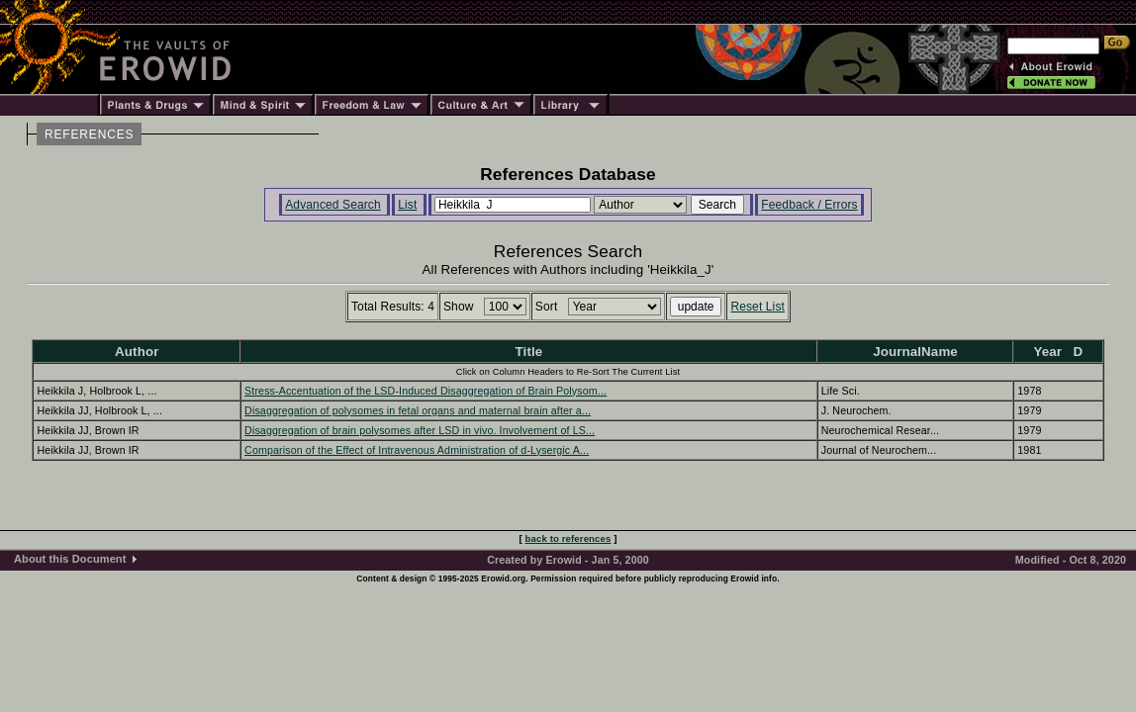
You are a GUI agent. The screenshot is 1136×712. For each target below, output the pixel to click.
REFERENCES (89, 134)
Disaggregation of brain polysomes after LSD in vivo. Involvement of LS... (419, 430)
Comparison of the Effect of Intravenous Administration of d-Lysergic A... (416, 450)
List (407, 205)
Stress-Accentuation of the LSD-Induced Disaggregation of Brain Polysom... (425, 391)
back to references (568, 538)
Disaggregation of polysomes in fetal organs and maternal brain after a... (417, 410)
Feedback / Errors (809, 205)
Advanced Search (333, 205)
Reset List (757, 306)
